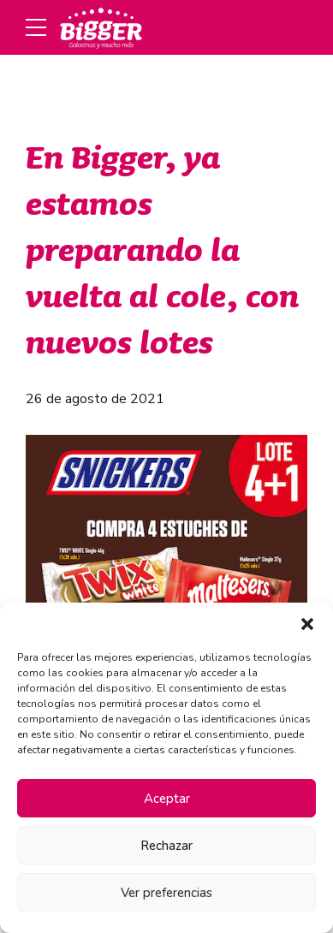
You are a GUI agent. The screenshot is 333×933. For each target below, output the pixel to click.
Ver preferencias (166, 892)
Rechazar (166, 845)
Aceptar (167, 798)
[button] (307, 624)
